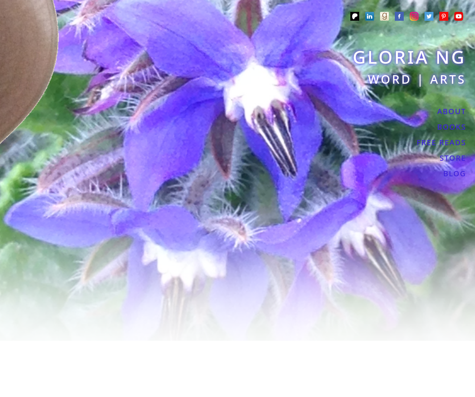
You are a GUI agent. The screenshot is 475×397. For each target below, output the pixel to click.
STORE (453, 158)
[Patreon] (354, 17)
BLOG (454, 174)
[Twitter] (429, 17)
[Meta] (399, 17)
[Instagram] (414, 17)
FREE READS (441, 142)
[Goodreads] (384, 17)
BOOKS (451, 127)
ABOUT (451, 111)
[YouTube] (458, 17)
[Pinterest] (443, 17)
